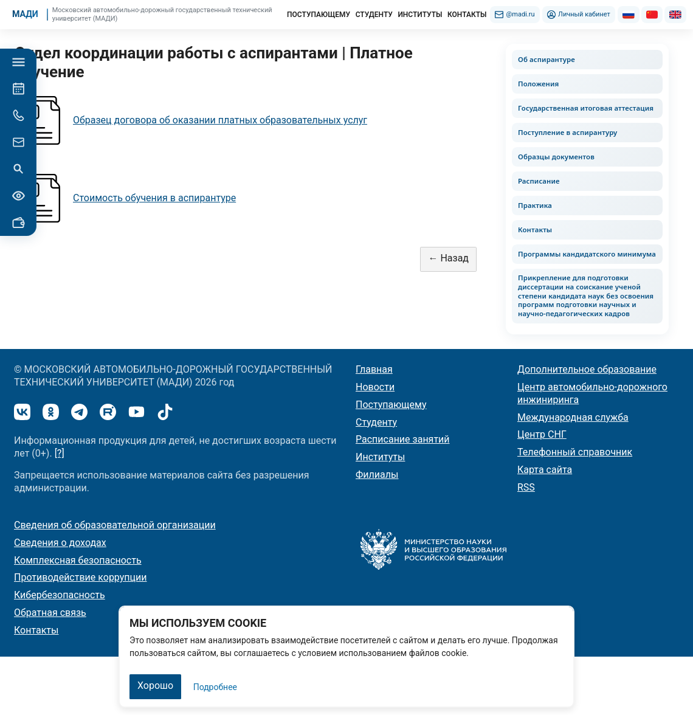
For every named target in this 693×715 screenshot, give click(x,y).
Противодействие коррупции (80, 577)
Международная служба (573, 417)
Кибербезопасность (59, 595)
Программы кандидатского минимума (587, 253)
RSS (526, 487)
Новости (375, 387)
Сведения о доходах (60, 542)
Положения (538, 83)
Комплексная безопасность (78, 560)
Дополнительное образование (587, 369)
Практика (535, 205)
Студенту (376, 422)
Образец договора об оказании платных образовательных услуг (220, 120)
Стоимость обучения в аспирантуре (154, 198)
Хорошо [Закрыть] (155, 685)
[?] (59, 453)
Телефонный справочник (574, 452)
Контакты (535, 229)
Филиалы (377, 474)
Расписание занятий (403, 439)
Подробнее (215, 687)
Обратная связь (50, 612)
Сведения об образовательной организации (115, 525)
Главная (374, 369)
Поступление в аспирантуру (567, 132)
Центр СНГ (542, 434)
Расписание (539, 180)
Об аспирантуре (546, 59)
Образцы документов (556, 156)
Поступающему (391, 404)
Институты (380, 457)
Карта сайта (544, 469)
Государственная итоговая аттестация (585, 107)
